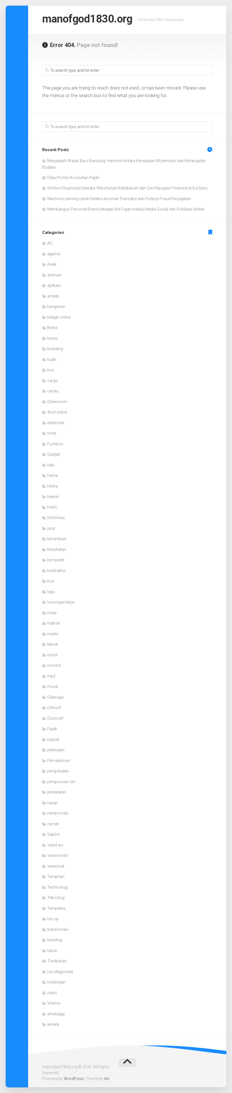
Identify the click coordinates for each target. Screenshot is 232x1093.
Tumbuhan (57, 961)
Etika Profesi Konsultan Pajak (73, 177)
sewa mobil (57, 855)
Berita (52, 327)
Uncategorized (60, 971)
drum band (57, 412)
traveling (54, 940)
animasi (54, 275)
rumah (53, 824)
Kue (50, 581)
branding (55, 349)
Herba (52, 486)
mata (52, 613)
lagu (51, 591)
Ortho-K (54, 707)
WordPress (74, 1078)
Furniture (55, 444)
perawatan (56, 792)
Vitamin (54, 1003)
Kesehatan (56, 549)
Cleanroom (57, 401)
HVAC (52, 507)
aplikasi (54, 285)
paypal (53, 739)
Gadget (53, 454)
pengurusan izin (61, 781)
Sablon (53, 834)
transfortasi (57, 929)
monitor (54, 665)
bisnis (52, 338)
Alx (106, 1078)
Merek (52, 644)
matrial (53, 623)
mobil (52, 655)
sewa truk (55, 866)
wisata (53, 1024)
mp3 (51, 676)
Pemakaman (58, 760)
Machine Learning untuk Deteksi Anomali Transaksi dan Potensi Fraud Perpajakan (119, 198)
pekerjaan (55, 750)
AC (49, 243)
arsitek (53, 296)
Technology (57, 887)
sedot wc (55, 845)
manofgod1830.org (91, 19)
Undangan (56, 982)
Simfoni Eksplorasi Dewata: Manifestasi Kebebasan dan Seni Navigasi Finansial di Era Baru (127, 188)
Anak (51, 264)
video (52, 993)
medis (52, 634)
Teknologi (56, 897)
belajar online (59, 317)
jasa (51, 528)
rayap (52, 803)
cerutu (52, 391)
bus (50, 370)
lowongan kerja (61, 602)
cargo (52, 380)
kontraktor (56, 570)
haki (51, 465)
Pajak (52, 729)
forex (52, 433)
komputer (55, 560)
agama (53, 254)
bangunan (56, 306)
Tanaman (55, 876)
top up (52, 919)
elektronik (55, 423)
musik (52, 686)
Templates (56, 908)
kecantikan (56, 539)
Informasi (56, 517)
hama (52, 475)
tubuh (52, 950)
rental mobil (57, 813)
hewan (53, 496)
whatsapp (56, 1014)
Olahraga (55, 697)
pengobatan (58, 771)
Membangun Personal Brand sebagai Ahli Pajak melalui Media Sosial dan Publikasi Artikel (125, 209)
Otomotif (55, 718)
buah (51, 359)
